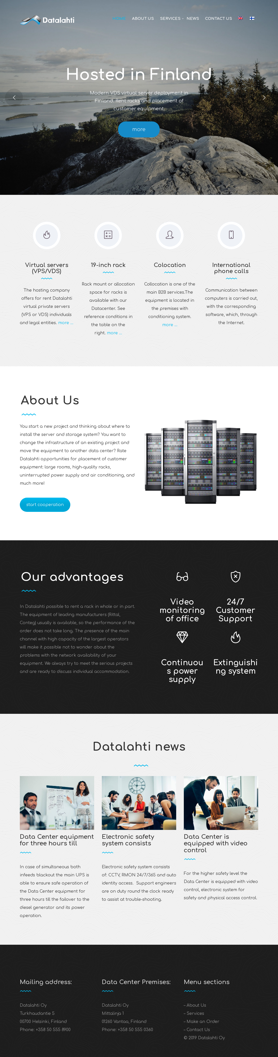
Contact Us (218, 19)
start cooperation (45, 504)
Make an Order (203, 1021)
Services (170, 19)
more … (65, 323)
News (193, 19)
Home (119, 19)
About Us (143, 19)
